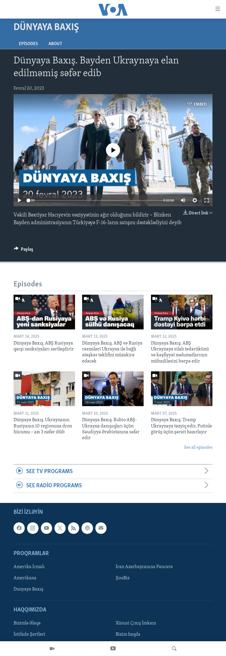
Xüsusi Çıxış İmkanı (136, 623)
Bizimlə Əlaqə (27, 623)
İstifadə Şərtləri (29, 634)
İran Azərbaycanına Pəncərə (144, 567)
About (55, 44)
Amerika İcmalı (29, 567)
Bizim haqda (128, 634)
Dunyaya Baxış (28, 589)
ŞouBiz (122, 578)
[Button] (23, 250)
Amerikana (25, 578)
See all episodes (198, 447)
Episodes (28, 44)
